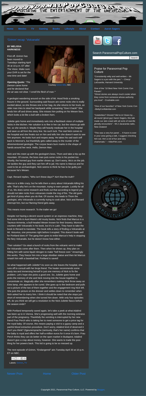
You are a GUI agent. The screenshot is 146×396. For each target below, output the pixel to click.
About (82, 28)
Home (10, 28)
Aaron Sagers (112, 28)
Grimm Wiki (61, 85)
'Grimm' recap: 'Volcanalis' (23, 39)
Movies (22, 28)
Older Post (79, 373)
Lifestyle (69, 28)
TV (32, 28)
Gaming (43, 28)
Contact (95, 28)
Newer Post (14, 373)
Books (56, 28)
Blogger (101, 389)
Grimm (20, 363)
